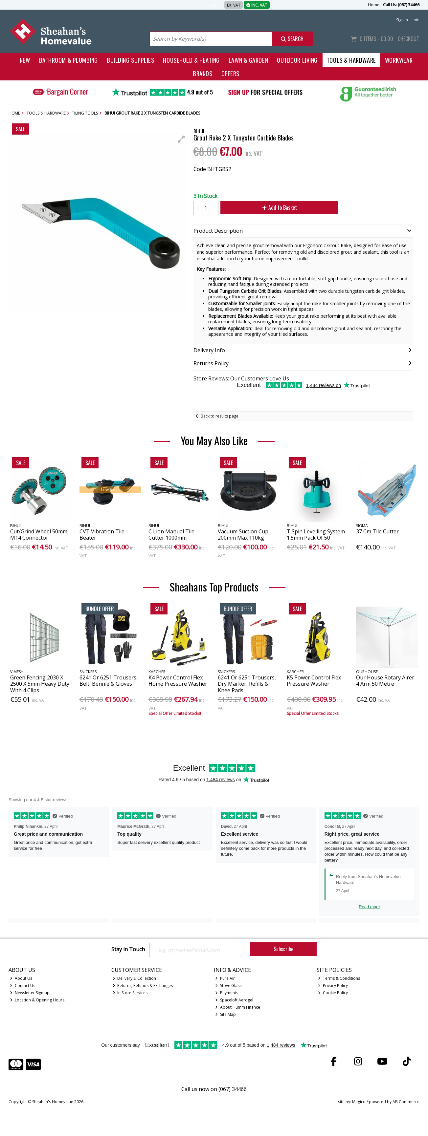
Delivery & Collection (134, 978)
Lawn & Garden (248, 59)
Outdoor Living (297, 59)
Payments (226, 993)
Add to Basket (279, 207)
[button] (181, 139)
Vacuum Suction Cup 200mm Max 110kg (243, 534)
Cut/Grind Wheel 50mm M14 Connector (38, 534)
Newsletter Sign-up (30, 993)
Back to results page (219, 416)
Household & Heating (191, 59)
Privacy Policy (333, 985)
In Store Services (130, 993)
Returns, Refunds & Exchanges (143, 985)
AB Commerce (406, 1101)
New (25, 59)
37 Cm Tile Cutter (377, 531)
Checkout (408, 39)
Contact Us (22, 985)
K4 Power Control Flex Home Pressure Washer (177, 680)
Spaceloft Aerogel (234, 1000)
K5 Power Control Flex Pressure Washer (314, 680)
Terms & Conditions (339, 978)
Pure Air (225, 978)
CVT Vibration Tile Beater (101, 534)
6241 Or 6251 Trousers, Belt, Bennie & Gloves (108, 680)
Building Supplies (130, 59)
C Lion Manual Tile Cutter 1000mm (171, 534)
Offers (230, 73)
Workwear (399, 59)
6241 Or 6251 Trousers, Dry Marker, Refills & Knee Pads (247, 684)
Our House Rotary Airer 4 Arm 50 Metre (385, 680)
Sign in (402, 20)
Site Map (225, 1014)
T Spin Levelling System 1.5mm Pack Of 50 (316, 534)
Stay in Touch (128, 949)
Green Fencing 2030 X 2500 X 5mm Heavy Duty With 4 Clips (39, 684)
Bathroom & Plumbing (68, 59)
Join (416, 20)
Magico (359, 1101)
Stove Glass (228, 985)
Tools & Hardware (351, 59)
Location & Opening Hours (37, 1000)
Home (373, 5)
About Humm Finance (237, 1007)
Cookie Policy (333, 993)
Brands (202, 73)
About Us (21, 978)
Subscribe (283, 949)
